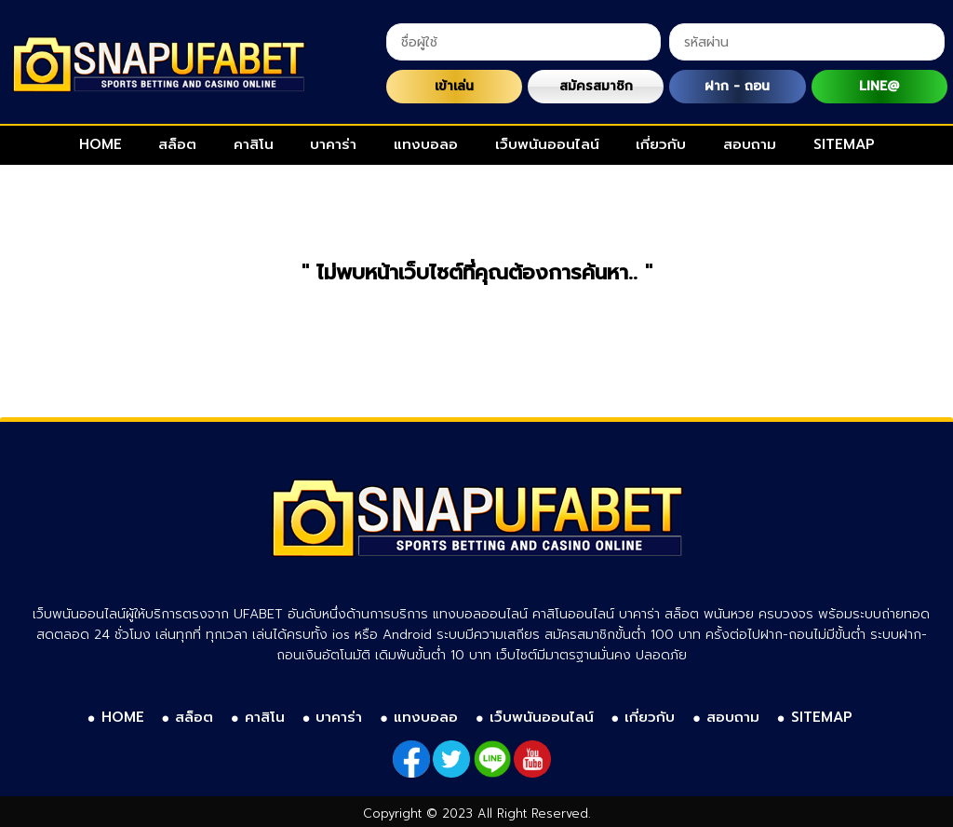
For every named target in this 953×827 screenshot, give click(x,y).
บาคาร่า (333, 144)
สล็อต (177, 144)
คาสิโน (254, 144)
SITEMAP (844, 144)
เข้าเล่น (454, 86)
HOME (100, 144)
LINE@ (879, 86)
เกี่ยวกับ (661, 144)
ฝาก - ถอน (737, 86)
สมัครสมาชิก (596, 86)
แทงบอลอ (426, 144)
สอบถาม (749, 144)
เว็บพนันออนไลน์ (547, 144)
